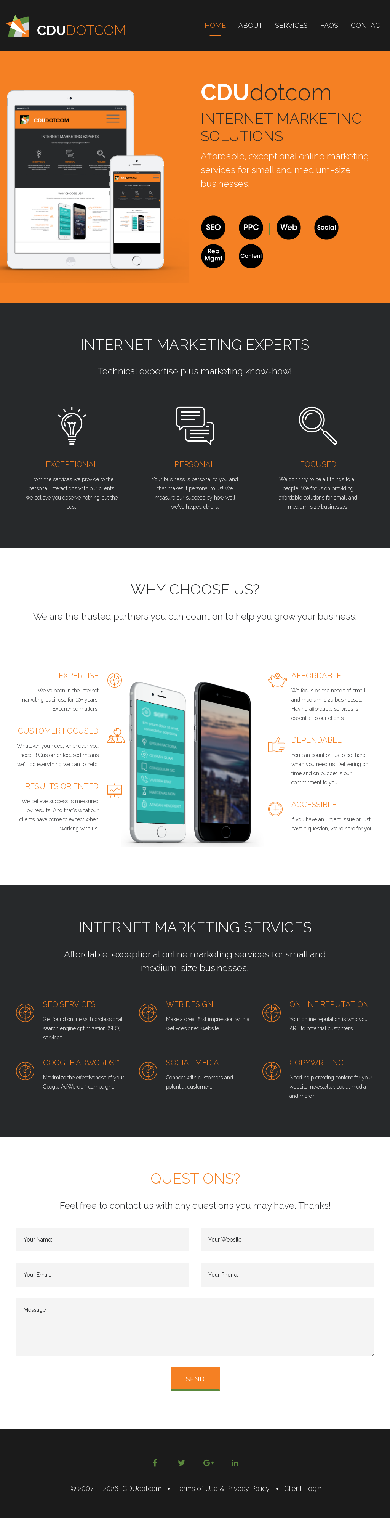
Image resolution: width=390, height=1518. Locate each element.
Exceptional (72, 464)
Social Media (192, 1062)
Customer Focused (58, 731)
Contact (367, 25)
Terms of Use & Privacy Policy (223, 1488)
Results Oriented (62, 786)
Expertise (79, 675)
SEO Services (69, 1004)
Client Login (300, 1488)
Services (291, 25)
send (195, 1379)
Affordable (316, 675)
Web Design (189, 1004)
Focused (318, 464)
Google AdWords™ (81, 1062)
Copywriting (316, 1062)
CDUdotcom (141, 1488)
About (250, 25)
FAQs (329, 25)
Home (215, 25)
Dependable (316, 740)
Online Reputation (329, 1004)
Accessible (314, 804)
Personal (194, 464)
